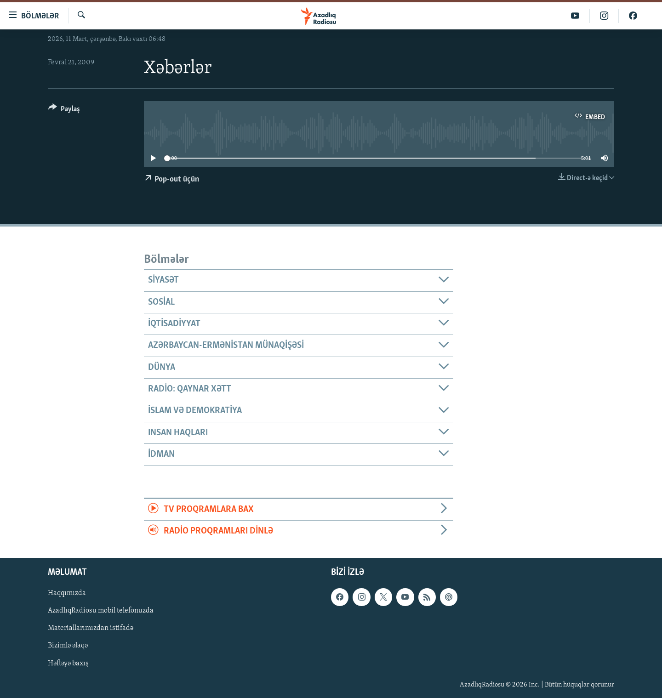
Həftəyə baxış (68, 663)
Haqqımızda (67, 593)
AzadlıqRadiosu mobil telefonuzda (101, 611)
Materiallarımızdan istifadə (90, 628)
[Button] (64, 110)
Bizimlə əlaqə (68, 646)
